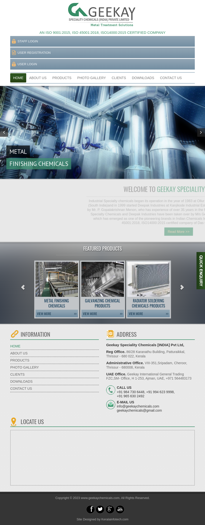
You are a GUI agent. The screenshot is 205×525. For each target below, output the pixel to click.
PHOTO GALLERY (91, 78)
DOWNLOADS (143, 78)
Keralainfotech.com (114, 519)
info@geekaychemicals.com (138, 406)
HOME (18, 78)
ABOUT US (37, 78)
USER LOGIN (27, 64)
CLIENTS (119, 78)
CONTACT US (171, 78)
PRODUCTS (62, 78)
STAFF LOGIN (27, 41)
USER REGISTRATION (34, 52)
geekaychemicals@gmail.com (139, 410)
